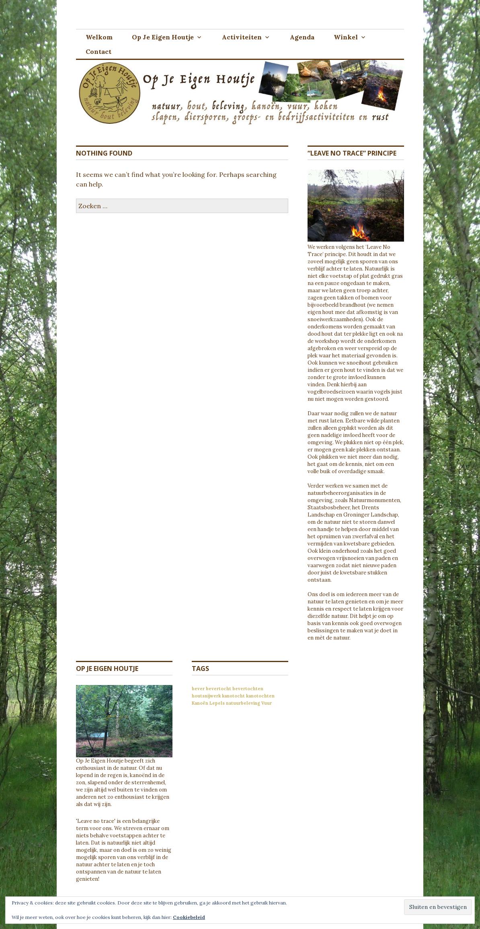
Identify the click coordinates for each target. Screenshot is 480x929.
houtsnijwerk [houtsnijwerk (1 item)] (206, 696)
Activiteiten (242, 37)
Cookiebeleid (189, 917)
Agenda (302, 37)
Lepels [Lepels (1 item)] (217, 703)
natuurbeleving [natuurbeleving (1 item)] (243, 703)
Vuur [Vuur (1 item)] (266, 703)
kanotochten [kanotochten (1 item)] (260, 696)
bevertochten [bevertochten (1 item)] (247, 688)
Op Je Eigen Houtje (163, 37)
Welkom (99, 37)
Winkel (346, 37)
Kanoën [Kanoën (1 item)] (200, 703)
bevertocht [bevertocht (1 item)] (218, 688)
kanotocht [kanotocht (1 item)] (233, 696)
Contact (98, 51)
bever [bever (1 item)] (198, 688)
